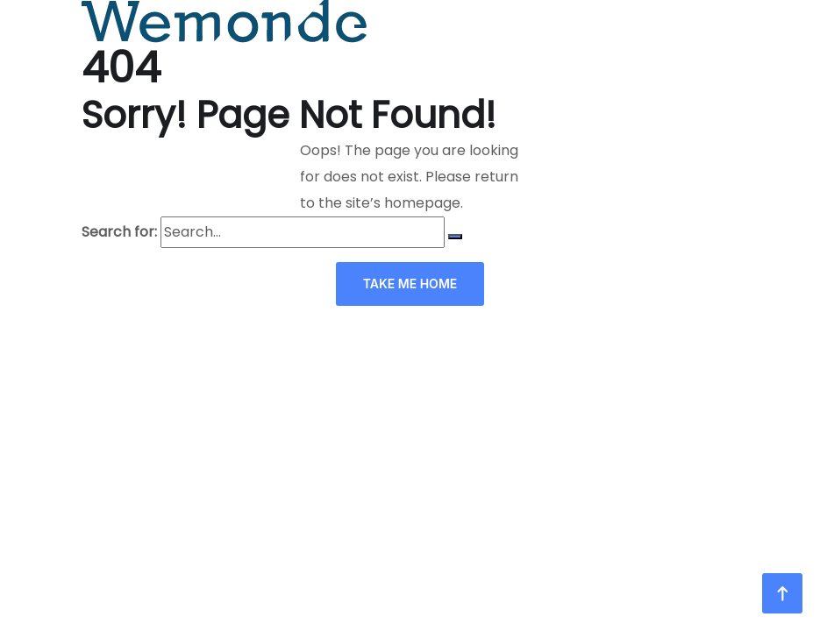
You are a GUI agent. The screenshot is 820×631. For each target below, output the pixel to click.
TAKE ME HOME (410, 283)
